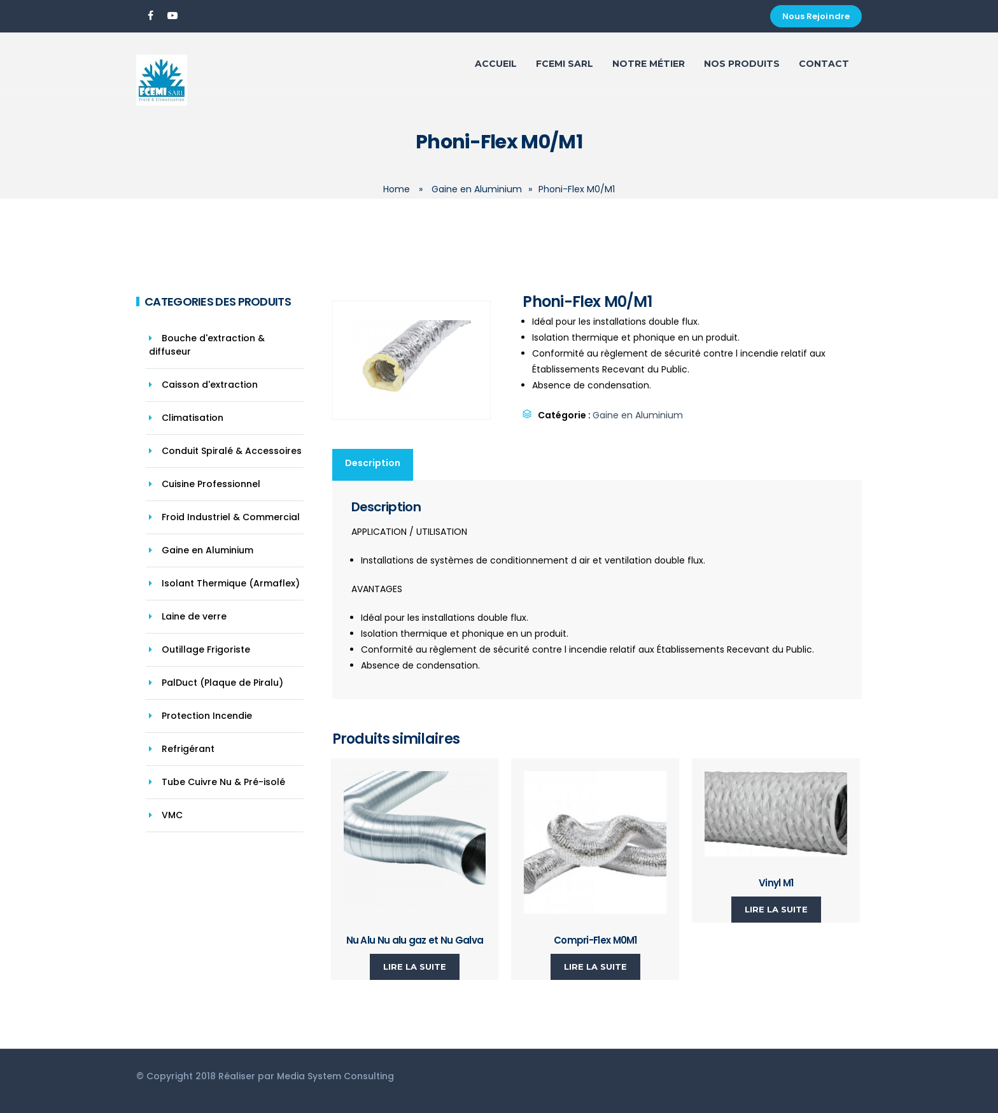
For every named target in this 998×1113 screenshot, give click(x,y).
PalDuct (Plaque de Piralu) (222, 682)
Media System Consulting (335, 1076)
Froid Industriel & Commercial (231, 517)
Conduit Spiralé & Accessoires (232, 450)
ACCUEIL (496, 63)
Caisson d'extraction (210, 384)
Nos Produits (742, 63)
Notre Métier (648, 63)
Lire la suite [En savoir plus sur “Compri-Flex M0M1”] (595, 966)
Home (396, 189)
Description (372, 463)
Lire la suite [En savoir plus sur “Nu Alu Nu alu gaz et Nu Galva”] (414, 966)
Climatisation (192, 417)
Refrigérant (188, 748)
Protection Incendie (207, 715)
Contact (824, 63)
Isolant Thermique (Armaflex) (231, 583)
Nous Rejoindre (816, 16)
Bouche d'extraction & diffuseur (207, 345)
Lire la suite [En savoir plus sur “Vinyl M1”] (776, 909)
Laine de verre (194, 616)
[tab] (373, 465)
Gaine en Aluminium (477, 189)
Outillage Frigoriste (206, 649)
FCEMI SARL (564, 63)
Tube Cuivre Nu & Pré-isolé (223, 782)
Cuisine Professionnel (211, 484)
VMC (172, 815)
